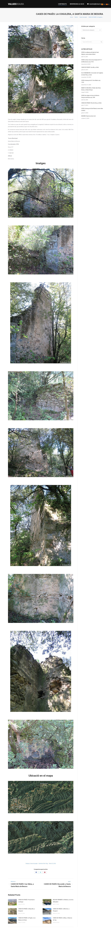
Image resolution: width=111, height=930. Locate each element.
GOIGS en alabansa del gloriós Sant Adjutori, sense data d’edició (90, 53)
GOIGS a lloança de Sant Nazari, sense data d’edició (92, 109)
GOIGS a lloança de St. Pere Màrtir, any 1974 (90, 81)
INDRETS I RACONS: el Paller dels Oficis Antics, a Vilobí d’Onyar (91, 89)
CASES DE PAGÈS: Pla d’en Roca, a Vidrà (91, 103)
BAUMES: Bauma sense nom (88, 116)
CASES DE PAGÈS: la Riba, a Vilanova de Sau (62, 919)
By (43, 863)
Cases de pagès (13, 27)
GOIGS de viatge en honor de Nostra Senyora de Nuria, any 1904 (90, 96)
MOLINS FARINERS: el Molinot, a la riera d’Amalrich (63, 901)
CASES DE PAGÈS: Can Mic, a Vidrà (90, 67)
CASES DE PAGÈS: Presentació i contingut (26, 901)
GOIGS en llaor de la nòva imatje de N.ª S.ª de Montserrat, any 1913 (91, 60)
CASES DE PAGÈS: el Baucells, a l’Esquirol (26, 910)
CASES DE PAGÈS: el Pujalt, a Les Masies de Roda (26, 919)
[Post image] (12, 902)
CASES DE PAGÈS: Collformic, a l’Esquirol (61, 910)
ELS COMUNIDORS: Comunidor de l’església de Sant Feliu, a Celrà (92, 73)
